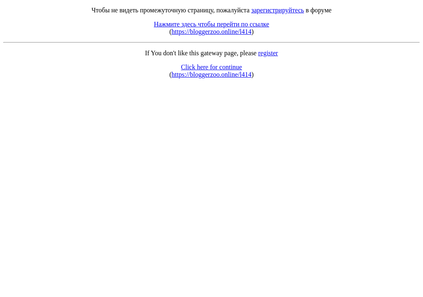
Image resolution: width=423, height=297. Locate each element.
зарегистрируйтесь (277, 10)
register (268, 53)
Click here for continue (211, 67)
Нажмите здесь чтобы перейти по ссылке (211, 24)
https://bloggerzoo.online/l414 (211, 31)
